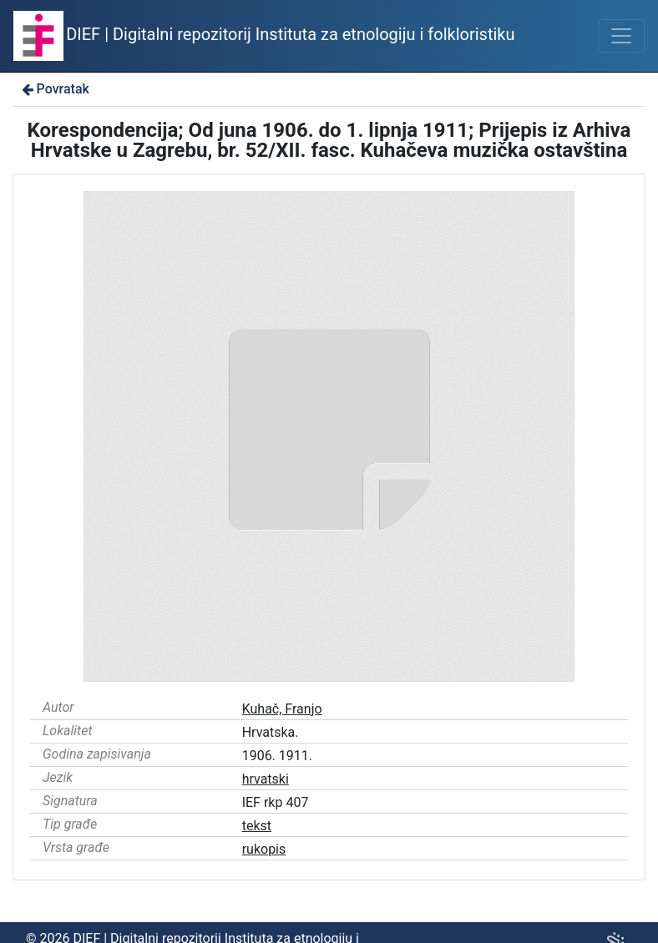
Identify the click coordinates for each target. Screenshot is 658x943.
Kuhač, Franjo (282, 709)
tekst (256, 826)
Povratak (54, 89)
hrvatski (265, 779)
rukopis (264, 849)
